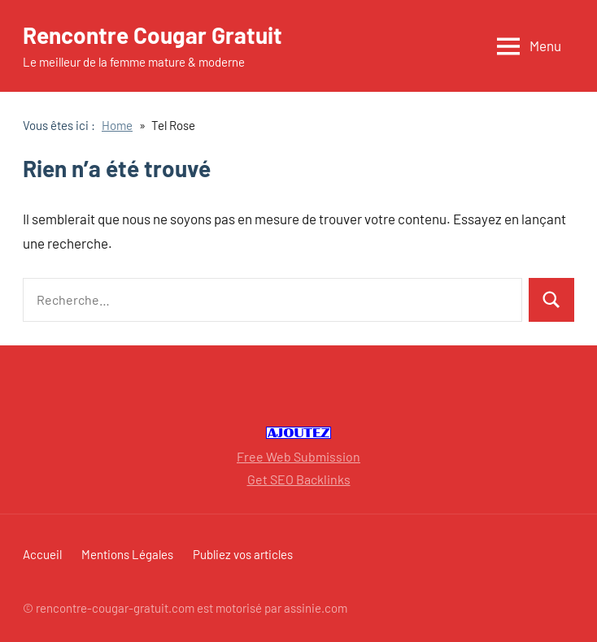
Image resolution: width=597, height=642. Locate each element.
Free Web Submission (298, 456)
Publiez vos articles (243, 554)
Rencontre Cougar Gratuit (152, 35)
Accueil (42, 554)
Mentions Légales (127, 554)
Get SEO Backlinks (299, 479)
